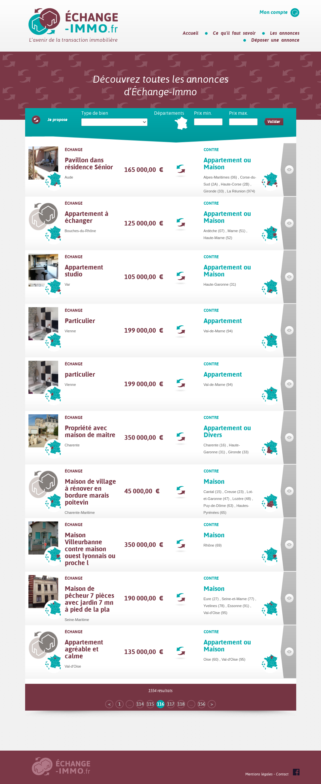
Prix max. (238, 113)
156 (201, 704)
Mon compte (274, 12)
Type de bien (94, 113)
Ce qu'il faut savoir (234, 33)
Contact (282, 774)
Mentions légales (259, 774)
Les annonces (285, 33)
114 (140, 704)
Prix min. (203, 113)
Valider (273, 121)
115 (150, 704)
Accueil (190, 33)
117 (170, 704)
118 (181, 704)
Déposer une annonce (275, 40)
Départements (169, 113)
